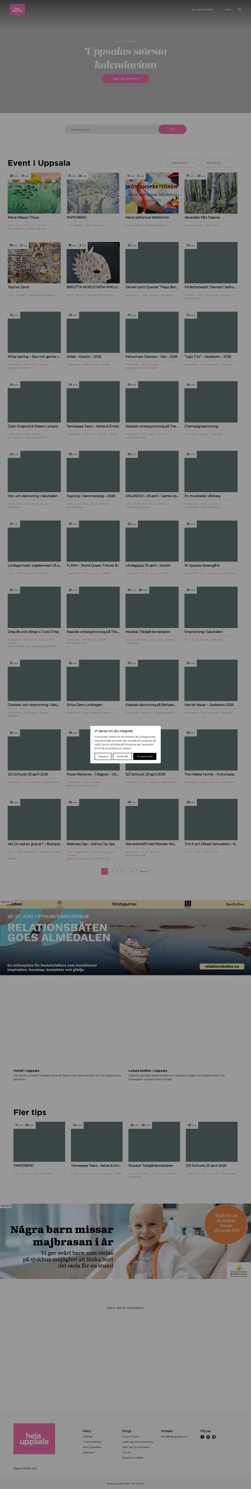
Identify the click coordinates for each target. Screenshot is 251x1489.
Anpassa (103, 756)
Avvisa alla (122, 756)
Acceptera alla (145, 756)
